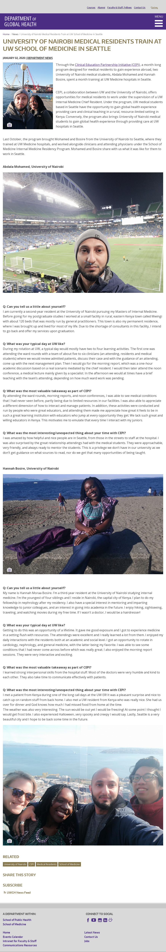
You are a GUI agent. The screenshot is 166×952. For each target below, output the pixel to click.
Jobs (86, 935)
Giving (154, 4)
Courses (90, 4)
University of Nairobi (15, 859)
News (15, 29)
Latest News (92, 927)
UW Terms (68, 949)
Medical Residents (46, 859)
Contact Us (138, 4)
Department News (40, 52)
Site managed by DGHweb (91, 949)
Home (6, 29)
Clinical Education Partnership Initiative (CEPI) (107, 59)
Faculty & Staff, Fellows (118, 4)
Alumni (100, 4)
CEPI (31, 859)
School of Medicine (69, 859)
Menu (159, 11)
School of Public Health (17, 914)
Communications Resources (20, 940)
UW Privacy (53, 949)
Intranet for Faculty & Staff (19, 935)
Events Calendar (13, 931)
